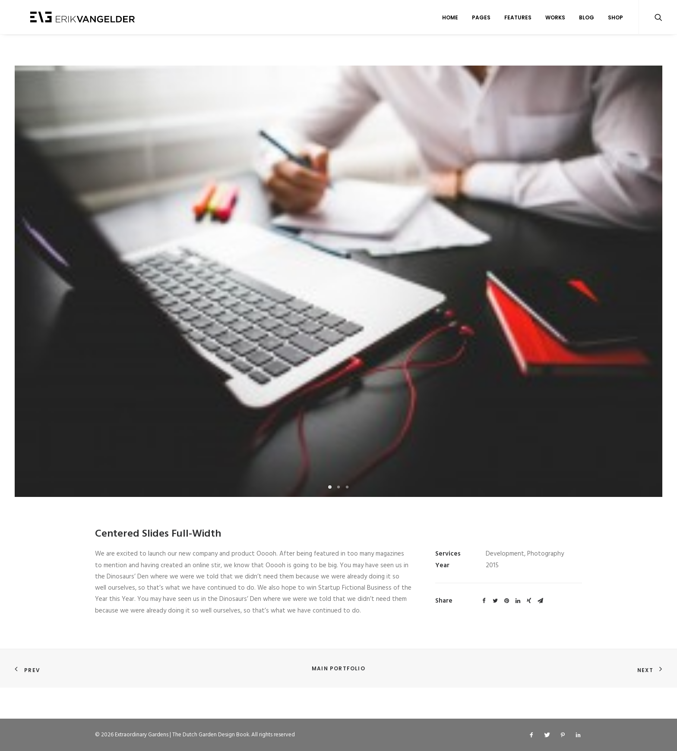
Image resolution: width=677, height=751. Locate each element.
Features (517, 18)
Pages (481, 18)
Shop (615, 18)
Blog (586, 18)
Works (555, 18)
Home (450, 18)
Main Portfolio (338, 668)
